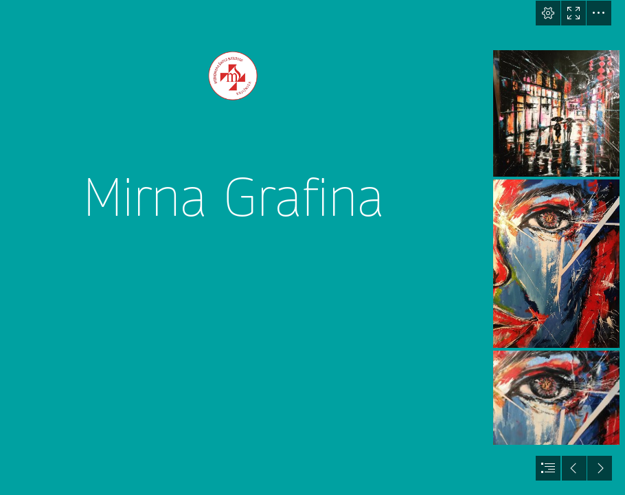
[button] (548, 13)
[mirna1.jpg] (556, 264)
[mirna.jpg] (556, 113)
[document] (312, 247)
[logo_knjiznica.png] (232, 247)
